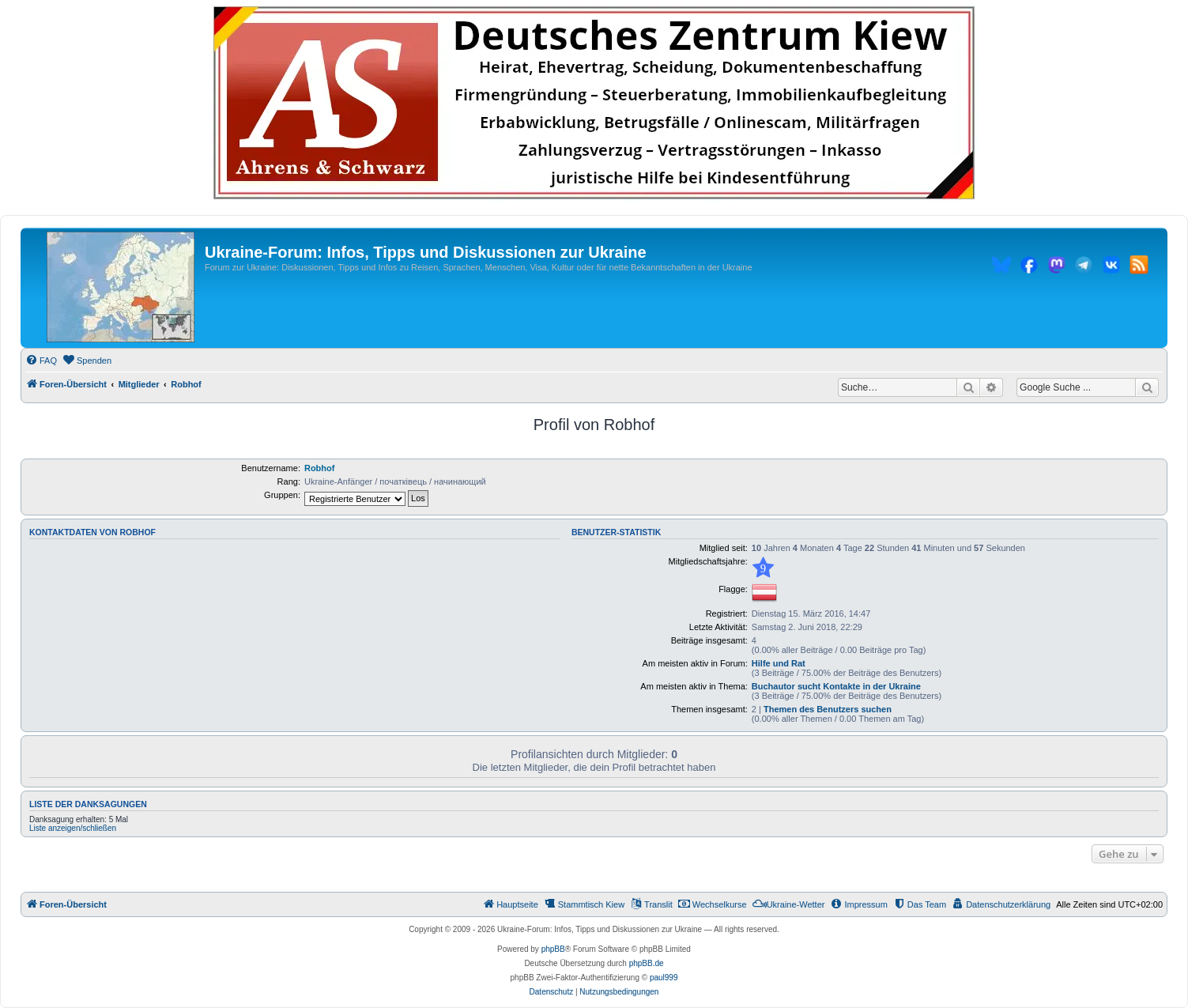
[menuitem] (41, 360)
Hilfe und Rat (778, 663)
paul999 (664, 977)
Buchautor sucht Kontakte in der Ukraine (836, 686)
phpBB (553, 949)
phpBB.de (646, 963)
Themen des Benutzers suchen (828, 709)
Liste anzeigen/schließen (72, 828)
